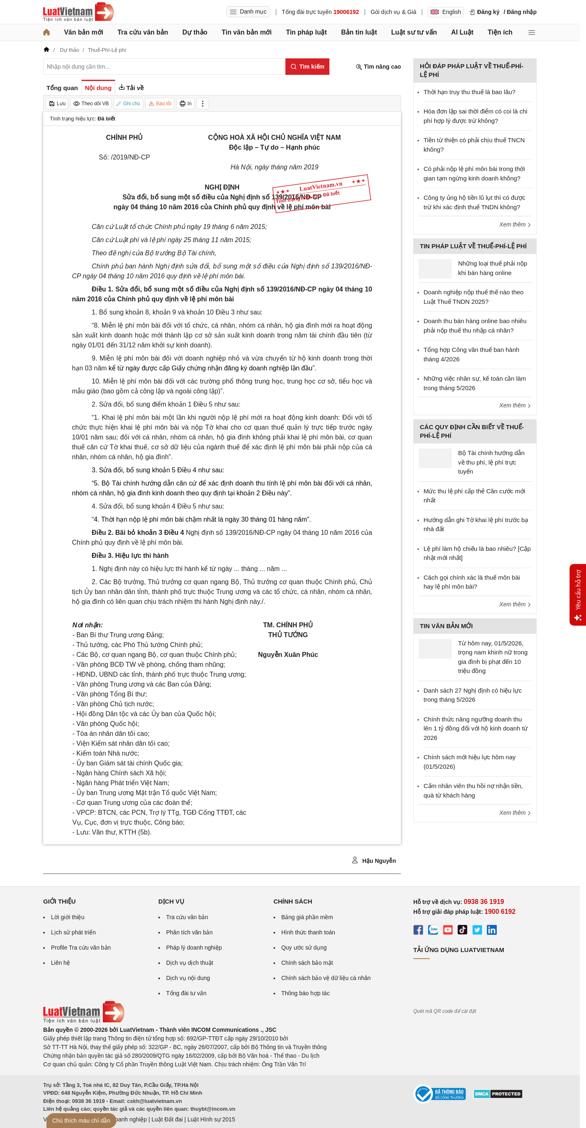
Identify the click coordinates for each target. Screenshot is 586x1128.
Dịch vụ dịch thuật (189, 962)
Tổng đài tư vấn (186, 993)
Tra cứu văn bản (143, 32)
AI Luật (462, 32)
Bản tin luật (359, 32)
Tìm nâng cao (378, 66)
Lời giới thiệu (67, 917)
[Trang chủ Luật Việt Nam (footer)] (84, 1021)
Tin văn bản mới (247, 32)
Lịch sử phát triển (73, 932)
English (446, 12)
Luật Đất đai (167, 1119)
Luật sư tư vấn (414, 32)
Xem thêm (515, 224)
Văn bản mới (83, 32)
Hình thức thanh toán (308, 932)
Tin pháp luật (306, 32)
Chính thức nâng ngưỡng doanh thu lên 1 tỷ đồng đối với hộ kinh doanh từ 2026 (476, 728)
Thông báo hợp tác (305, 993)
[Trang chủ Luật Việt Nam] (78, 12)
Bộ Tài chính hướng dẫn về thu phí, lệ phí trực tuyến (491, 462)
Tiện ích (500, 32)
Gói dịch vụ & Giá (393, 12)
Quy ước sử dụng (304, 947)
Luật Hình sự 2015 (211, 1119)
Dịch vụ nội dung (188, 978)
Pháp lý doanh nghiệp (194, 947)
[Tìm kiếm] (307, 66)
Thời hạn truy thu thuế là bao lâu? (469, 91)
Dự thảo (194, 32)
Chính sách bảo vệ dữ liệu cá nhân (326, 978)
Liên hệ (60, 962)
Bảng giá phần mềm (307, 917)
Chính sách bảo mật (307, 962)
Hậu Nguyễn (374, 860)
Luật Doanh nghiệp (122, 1119)
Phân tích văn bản (189, 932)
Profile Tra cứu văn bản (81, 947)
